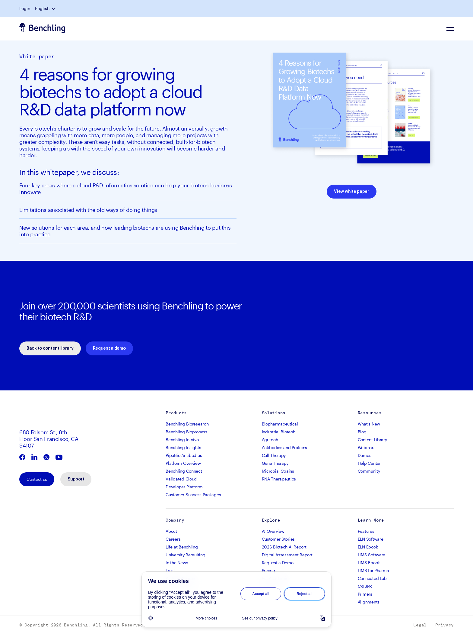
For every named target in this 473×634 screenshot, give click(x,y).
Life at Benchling (182, 546)
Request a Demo (278, 562)
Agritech (270, 439)
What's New (369, 423)
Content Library (372, 439)
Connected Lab (372, 578)
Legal (420, 625)
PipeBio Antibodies (184, 455)
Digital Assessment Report (287, 554)
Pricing (268, 570)
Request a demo (109, 348)
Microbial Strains (278, 471)
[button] (54, 8)
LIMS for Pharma (373, 570)
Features (366, 531)
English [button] (42, 8)
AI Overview (273, 531)
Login (24, 8)
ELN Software (370, 539)
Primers (365, 594)
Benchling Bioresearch (187, 423)
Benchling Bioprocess (186, 431)
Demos (364, 455)
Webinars (367, 447)
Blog (362, 431)
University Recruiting (185, 554)
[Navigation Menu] (450, 28)
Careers (173, 539)
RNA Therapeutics (279, 478)
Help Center (369, 463)
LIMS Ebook (369, 562)
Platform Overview (183, 463)
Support (76, 479)
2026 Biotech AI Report (284, 546)
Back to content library (50, 348)
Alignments (368, 601)
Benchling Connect (184, 471)
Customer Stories (278, 539)
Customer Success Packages (193, 494)
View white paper (351, 191)
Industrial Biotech (278, 431)
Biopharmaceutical (280, 423)
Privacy (444, 625)
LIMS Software (371, 554)
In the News (177, 562)
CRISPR (365, 586)
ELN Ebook (368, 546)
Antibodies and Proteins (284, 447)
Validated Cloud (181, 478)
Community (369, 471)
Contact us (37, 479)
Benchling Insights (183, 447)
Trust (170, 570)
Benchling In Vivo (182, 439)
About (171, 531)
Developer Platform (184, 486)
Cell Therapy (274, 455)
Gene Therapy (275, 463)
